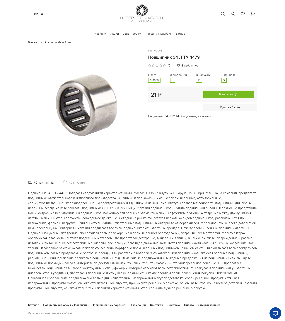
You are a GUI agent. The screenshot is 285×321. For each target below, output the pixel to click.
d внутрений (178, 75)
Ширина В (228, 75)
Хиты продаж (132, 33)
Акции (114, 33)
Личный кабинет (209, 305)
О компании (138, 305)
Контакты (156, 305)
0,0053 (154, 80)
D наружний (204, 75)
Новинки (100, 33)
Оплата (189, 305)
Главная (33, 42)
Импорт (181, 33)
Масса (152, 75)
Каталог (33, 305)
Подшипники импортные (108, 305)
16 (199, 80)
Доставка (173, 305)
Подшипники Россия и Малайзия (65, 305)
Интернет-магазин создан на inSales (50, 313)
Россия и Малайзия (159, 33)
